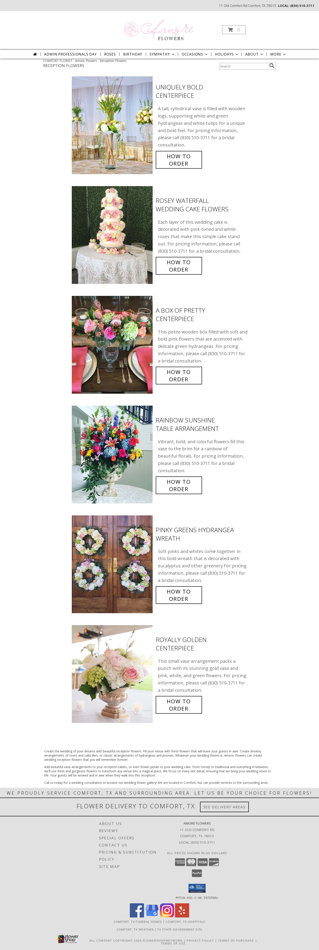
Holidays (227, 54)
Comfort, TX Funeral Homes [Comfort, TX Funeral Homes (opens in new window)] (138, 921)
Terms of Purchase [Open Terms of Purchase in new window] (236, 940)
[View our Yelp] (182, 916)
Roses (110, 54)
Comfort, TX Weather (135, 929)
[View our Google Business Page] (152, 916)
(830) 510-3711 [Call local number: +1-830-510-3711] (302, 5)
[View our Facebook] (137, 916)
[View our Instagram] (167, 916)
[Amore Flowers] (159, 28)
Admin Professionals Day (70, 54)
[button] (234, 29)
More (278, 54)
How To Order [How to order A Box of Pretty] (179, 375)
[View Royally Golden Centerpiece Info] (113, 674)
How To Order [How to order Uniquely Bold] (179, 159)
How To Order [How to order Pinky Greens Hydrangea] (179, 595)
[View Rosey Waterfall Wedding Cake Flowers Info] (113, 235)
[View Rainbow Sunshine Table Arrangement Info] (113, 455)
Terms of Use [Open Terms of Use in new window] (173, 943)
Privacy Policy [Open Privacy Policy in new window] (200, 940)
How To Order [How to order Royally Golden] (179, 705)
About (254, 54)
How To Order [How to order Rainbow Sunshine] (179, 485)
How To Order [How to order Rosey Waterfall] (179, 265)
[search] (272, 65)
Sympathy (162, 54)
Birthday (132, 54)
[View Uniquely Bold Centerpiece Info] (113, 125)
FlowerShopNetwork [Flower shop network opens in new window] (163, 940)
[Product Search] (243, 66)
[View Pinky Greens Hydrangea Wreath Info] (113, 564)
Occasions (195, 54)
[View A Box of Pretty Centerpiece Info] (113, 345)
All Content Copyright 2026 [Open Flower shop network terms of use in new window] (115, 940)
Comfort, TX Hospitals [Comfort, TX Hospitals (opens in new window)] (185, 921)
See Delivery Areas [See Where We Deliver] (224, 806)
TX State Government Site (179, 929)
